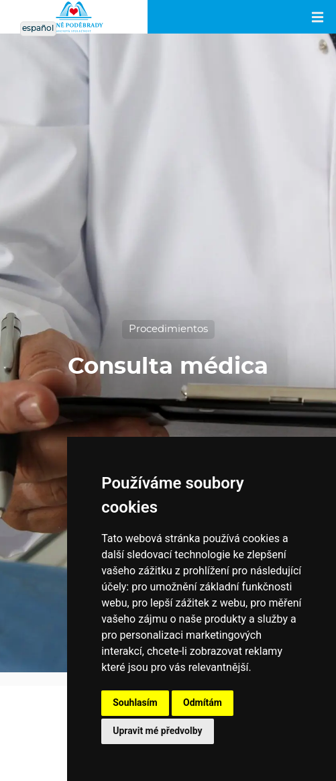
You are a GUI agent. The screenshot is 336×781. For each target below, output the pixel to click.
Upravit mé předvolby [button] (157, 730)
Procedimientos (168, 329)
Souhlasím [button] (135, 702)
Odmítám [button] (202, 702)
